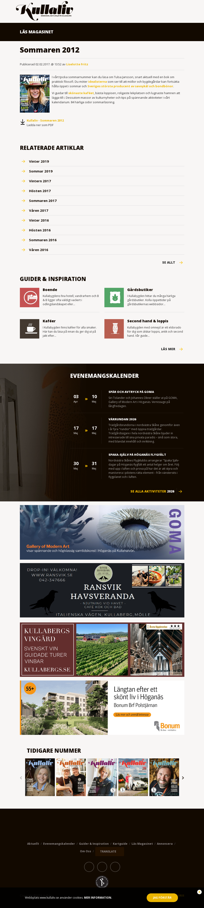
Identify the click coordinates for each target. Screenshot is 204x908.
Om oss (85, 851)
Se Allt (168, 262)
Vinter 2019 (39, 161)
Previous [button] (21, 778)
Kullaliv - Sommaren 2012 (45, 120)
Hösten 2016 (40, 230)
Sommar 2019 (41, 171)
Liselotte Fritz (77, 64)
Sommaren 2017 (43, 200)
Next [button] (183, 778)
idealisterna (97, 81)
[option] (40, 777)
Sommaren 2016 (43, 240)
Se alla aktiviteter (152, 491)
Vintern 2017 (40, 181)
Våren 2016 (38, 249)
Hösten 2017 (40, 190)
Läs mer (168, 349)
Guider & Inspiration (94, 844)
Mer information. (97, 898)
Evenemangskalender (59, 844)
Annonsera (165, 844)
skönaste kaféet (81, 93)
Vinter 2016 (39, 220)
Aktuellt (33, 844)
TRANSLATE (108, 851)
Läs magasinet (142, 844)
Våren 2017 (38, 210)
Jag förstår (162, 898)
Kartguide (120, 844)
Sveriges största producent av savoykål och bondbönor (130, 86)
